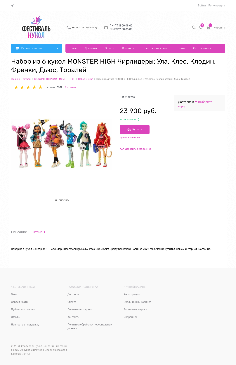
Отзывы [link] (39, 232)
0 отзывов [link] (70, 87)
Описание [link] (19, 232)
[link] (13, 5)
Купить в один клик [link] (130, 137)
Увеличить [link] (64, 200)
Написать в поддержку (84, 27)
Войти (202, 5)
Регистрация (216, 5)
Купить (137, 129)
